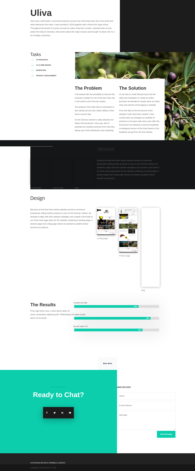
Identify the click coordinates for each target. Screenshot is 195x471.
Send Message (166, 434)
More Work (107, 363)
